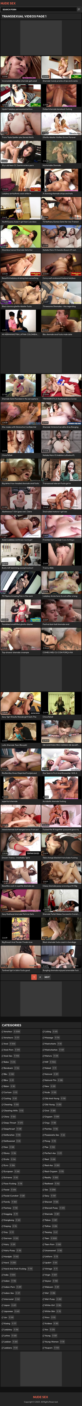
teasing (51, 1232)
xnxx (50, 1317)
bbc (9, 1074)
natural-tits (54, 1080)
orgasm (52, 1117)
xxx (50, 1329)
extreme (11, 1177)
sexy (50, 1196)
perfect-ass (53, 1153)
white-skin (53, 1311)
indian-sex (12, 1293)
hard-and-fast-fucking (18, 1269)
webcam (52, 1287)
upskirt (51, 1263)
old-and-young (55, 1098)
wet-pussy (53, 1299)
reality (52, 1177)
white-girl (53, 1305)
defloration (12, 1135)
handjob (11, 1257)
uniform (51, 1257)
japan (10, 1305)
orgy (50, 1123)
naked (51, 1068)
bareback (12, 1068)
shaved (52, 1202)
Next (47, 977)
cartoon (11, 1092)
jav (9, 1317)
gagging (11, 1214)
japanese (12, 1311)
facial (10, 1190)
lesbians (11, 1348)
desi (9, 1147)
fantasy (11, 1208)
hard (10, 1263)
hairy (10, 1244)
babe (10, 1062)
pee (50, 1147)
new (50, 1086)
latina (10, 1336)
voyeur (51, 1281)
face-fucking (13, 1184)
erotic (10, 1159)
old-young (53, 1104)
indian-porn (13, 1287)
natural (52, 1074)
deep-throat (13, 1123)
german (11, 1238)
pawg (50, 1141)
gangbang (12, 1220)
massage (52, 1038)
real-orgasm (54, 1171)
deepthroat (13, 1129)
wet (50, 1293)
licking (51, 1031)
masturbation (55, 1050)
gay (9, 1232)
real (50, 1159)
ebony (10, 1153)
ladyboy (11, 1329)
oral (50, 1111)
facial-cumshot (14, 1196)
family (10, 1202)
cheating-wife (14, 1111)
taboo (51, 1220)
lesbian (11, 1342)
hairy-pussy (13, 1250)
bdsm (10, 1086)
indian (10, 1281)
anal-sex (12, 1056)
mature (52, 1056)
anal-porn (12, 1050)
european (12, 1171)
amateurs (12, 1038)
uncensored (53, 1250)
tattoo (51, 1226)
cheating (11, 1104)
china (10, 1117)
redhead (52, 1184)
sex (50, 1190)
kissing (10, 1323)
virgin (51, 1275)
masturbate (53, 1044)
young (51, 1336)
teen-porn (53, 1244)
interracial (12, 1299)
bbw (9, 1080)
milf (50, 1062)
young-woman (55, 1342)
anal (10, 1044)
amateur (12, 1031)
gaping (10, 1226)
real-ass (52, 1165)
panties (51, 1129)
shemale (52, 1214)
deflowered (12, 1141)
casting (10, 1098)
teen (51, 1238)
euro (9, 1165)
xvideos (52, 1323)
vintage (51, 1269)
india (10, 1275)
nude (51, 1092)
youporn (52, 1348)
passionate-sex (55, 1135)
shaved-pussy (55, 1208)
